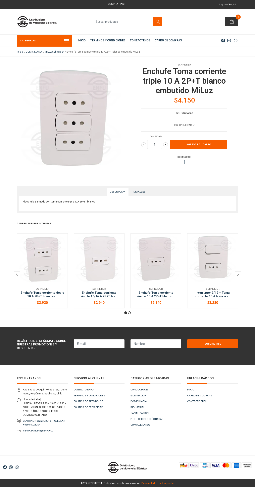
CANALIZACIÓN (139, 413)
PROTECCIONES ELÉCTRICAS (146, 419)
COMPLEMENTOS (140, 424)
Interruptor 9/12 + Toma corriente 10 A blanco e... (213, 294)
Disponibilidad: (183, 125)
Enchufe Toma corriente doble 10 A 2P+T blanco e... (42, 294)
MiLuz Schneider (54, 51)
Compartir (184, 157)
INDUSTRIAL (137, 407)
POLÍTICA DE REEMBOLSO (88, 401)
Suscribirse (213, 343)
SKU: (178, 113)
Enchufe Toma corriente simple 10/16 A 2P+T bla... (99, 294)
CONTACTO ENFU (84, 389)
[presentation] (17, 274)
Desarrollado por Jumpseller (157, 483)
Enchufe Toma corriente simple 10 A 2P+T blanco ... (156, 294)
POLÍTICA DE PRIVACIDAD (88, 407)
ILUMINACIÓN (138, 395)
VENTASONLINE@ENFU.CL (38, 430)
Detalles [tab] (139, 191)
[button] (126, 312)
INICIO (81, 40)
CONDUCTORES (139, 389)
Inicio (20, 51)
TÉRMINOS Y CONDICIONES (108, 40)
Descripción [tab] (118, 191)
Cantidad (155, 136)
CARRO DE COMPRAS (168, 40)
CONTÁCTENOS (140, 40)
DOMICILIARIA (34, 51)
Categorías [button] (44, 41)
